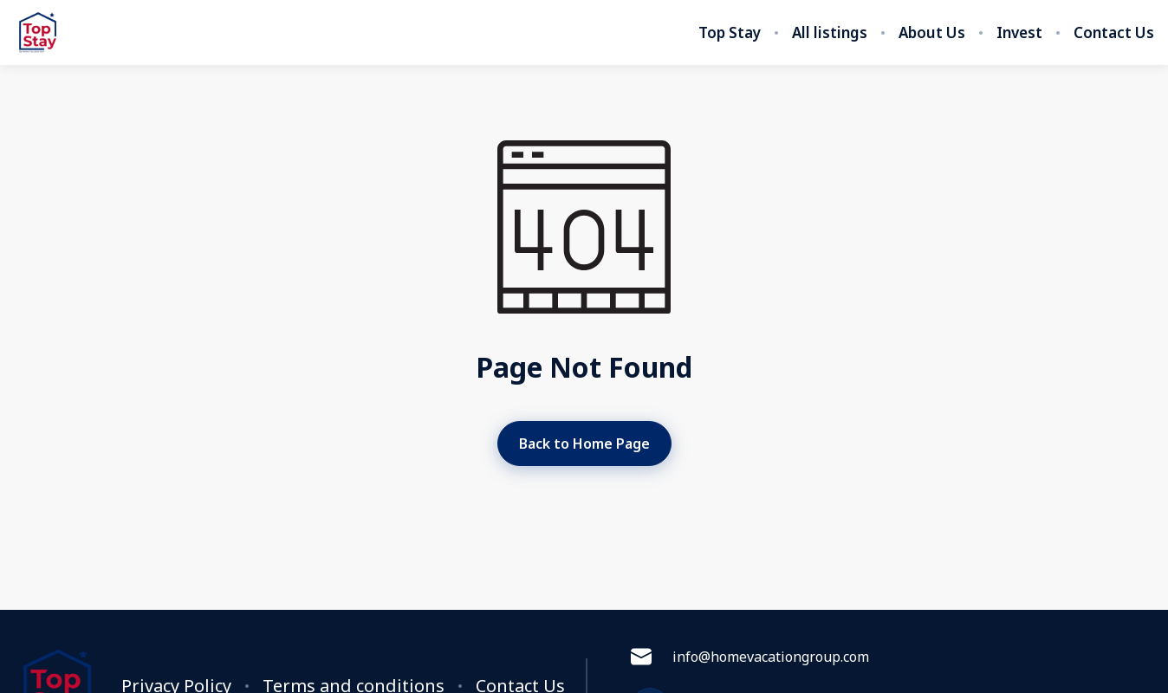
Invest (1019, 33)
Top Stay (729, 33)
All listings (829, 33)
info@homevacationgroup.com (750, 656)
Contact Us (1114, 33)
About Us (932, 33)
